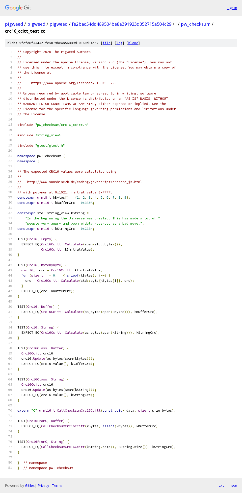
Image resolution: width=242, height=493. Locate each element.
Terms (57, 485)
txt (221, 485)
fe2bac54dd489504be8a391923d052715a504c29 (121, 24)
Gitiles (30, 485)
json (233, 485)
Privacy (43, 485)
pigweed (14, 24)
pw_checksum (196, 24)
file (106, 43)
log (119, 43)
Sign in (232, 7)
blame (133, 43)
